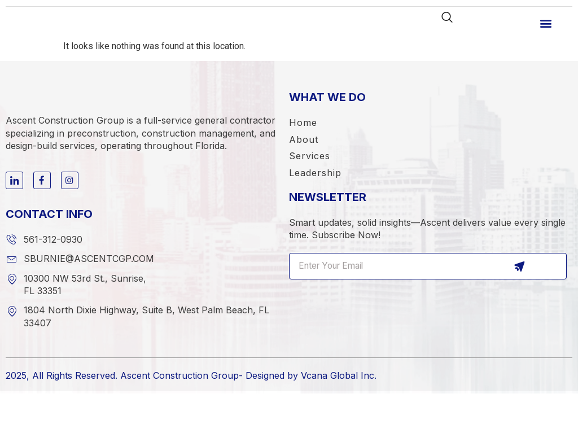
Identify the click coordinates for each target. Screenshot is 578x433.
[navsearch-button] (443, 24)
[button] (546, 30)
